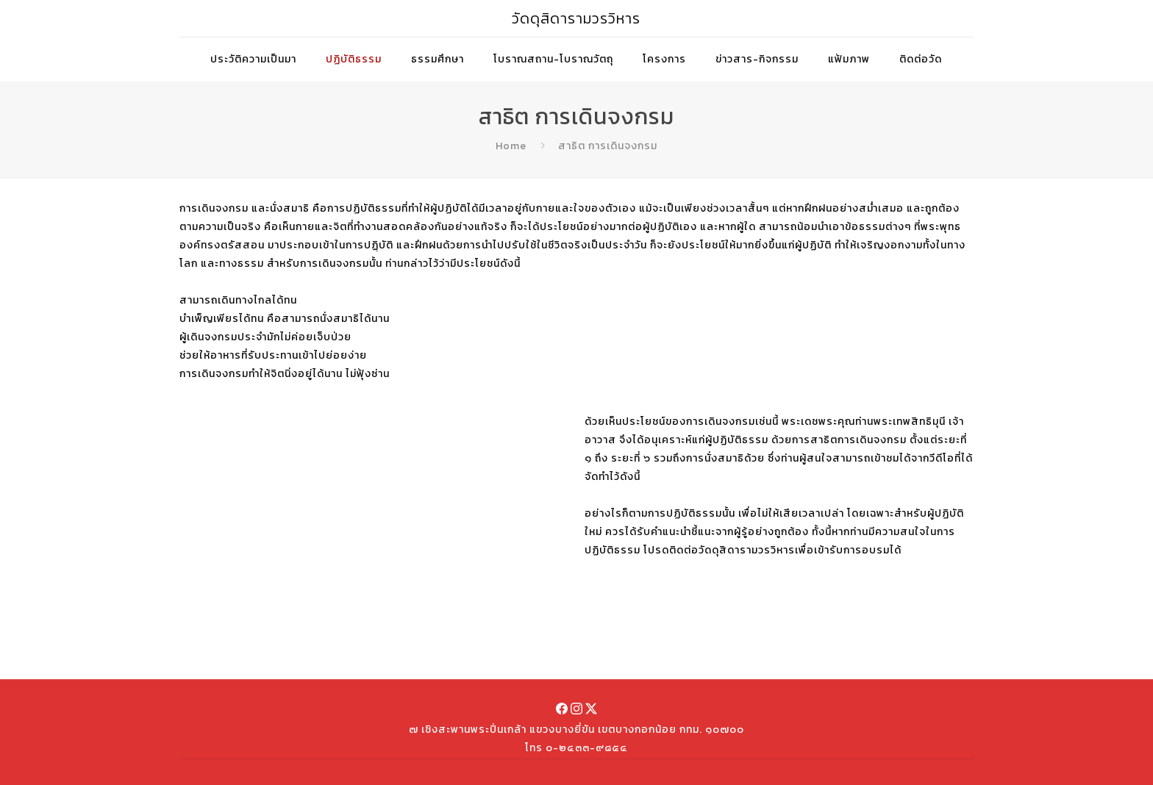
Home (511, 146)
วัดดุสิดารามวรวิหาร (576, 18)
